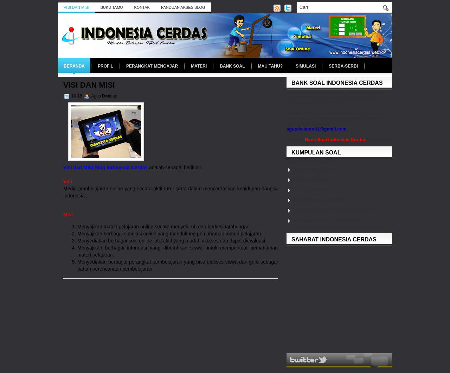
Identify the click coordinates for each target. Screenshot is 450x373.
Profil (105, 66)
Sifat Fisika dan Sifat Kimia (319, 199)
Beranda (74, 66)
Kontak (142, 7)
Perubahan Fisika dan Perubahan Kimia (332, 210)
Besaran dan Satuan (313, 169)
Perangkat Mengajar (152, 66)
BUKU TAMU (112, 7)
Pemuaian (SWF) (309, 189)
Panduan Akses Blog (183, 7)
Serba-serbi (343, 66)
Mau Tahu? (270, 66)
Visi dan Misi (76, 7)
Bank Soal (232, 66)
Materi (199, 66)
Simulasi (306, 66)
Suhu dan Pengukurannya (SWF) (326, 220)
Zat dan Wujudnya (310, 179)
